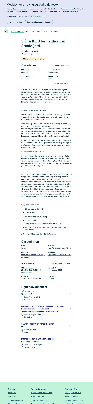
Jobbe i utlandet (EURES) (40, 400)
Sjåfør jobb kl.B (27, 291)
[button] (61, 263)
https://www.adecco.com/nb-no (59, 248)
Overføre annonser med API (75, 400)
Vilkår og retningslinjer (73, 393)
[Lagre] (70, 293)
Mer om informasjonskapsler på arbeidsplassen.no (25, 16)
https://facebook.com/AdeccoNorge (59, 256)
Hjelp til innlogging (71, 396)
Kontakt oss (12, 393)
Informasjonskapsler (15, 400)
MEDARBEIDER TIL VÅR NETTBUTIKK (37, 339)
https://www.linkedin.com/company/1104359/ (33, 256)
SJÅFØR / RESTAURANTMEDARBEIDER (37, 324)
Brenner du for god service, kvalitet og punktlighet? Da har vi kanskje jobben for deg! (42, 307)
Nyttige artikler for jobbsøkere (41, 393)
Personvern (12, 396)
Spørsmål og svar (37, 396)
